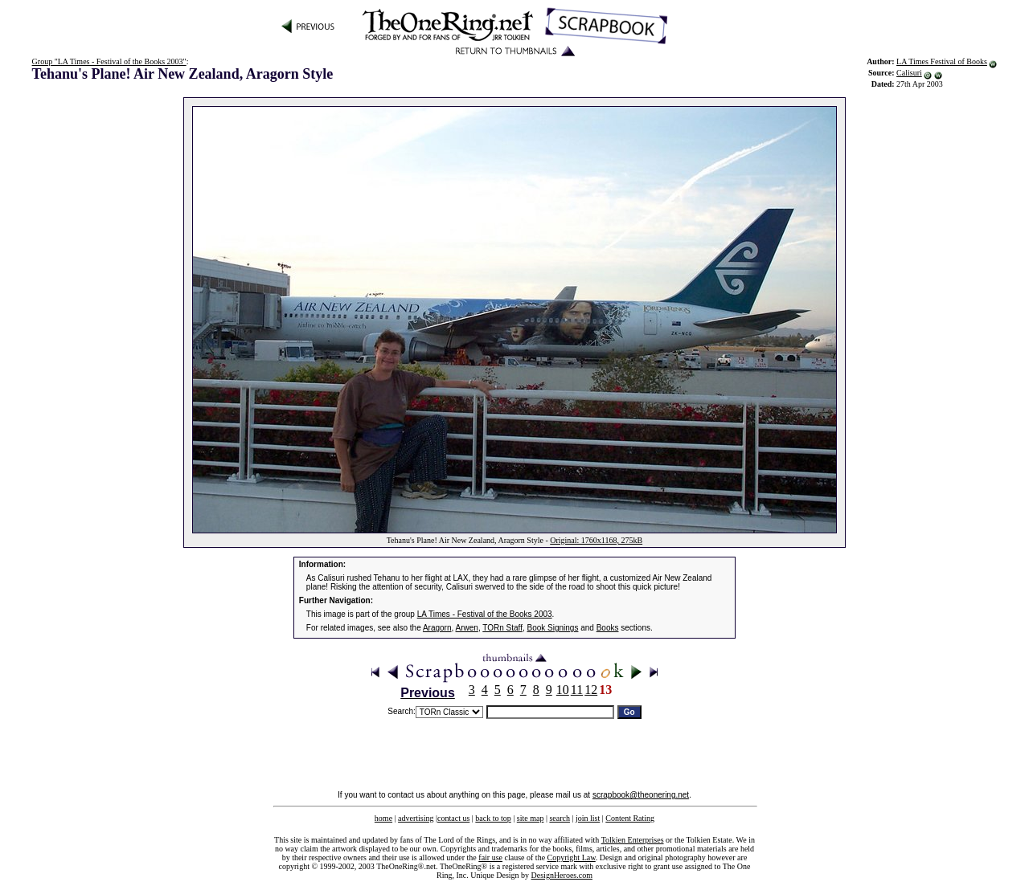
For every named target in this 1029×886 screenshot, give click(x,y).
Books (607, 627)
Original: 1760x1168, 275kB (596, 540)
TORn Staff (502, 627)
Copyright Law (571, 857)
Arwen (467, 627)
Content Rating (629, 818)
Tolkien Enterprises (632, 839)
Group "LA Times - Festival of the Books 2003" (109, 61)
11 (577, 689)
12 (590, 689)
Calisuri (909, 72)
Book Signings (553, 627)
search (559, 818)
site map (530, 818)
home (383, 818)
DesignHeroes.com (561, 875)
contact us (453, 818)
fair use (490, 857)
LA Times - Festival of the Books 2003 (484, 614)
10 (562, 689)
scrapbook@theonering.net (640, 794)
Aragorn (437, 627)
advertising (415, 818)
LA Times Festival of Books (941, 61)
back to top (492, 818)
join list (588, 818)
